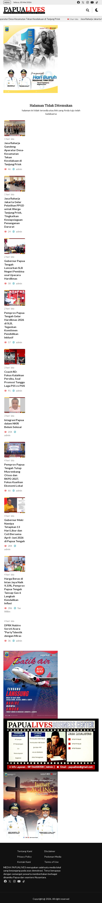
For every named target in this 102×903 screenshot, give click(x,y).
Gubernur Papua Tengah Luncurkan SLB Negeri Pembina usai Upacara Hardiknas (14, 269)
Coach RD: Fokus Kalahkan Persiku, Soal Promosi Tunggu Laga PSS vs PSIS (14, 378)
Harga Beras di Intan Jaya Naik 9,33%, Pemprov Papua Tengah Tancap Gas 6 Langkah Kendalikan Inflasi (14, 591)
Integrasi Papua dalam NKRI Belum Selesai (14, 423)
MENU (7, 2)
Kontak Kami (24, 861)
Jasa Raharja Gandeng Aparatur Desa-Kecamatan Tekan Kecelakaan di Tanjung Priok (14, 153)
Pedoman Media (52, 856)
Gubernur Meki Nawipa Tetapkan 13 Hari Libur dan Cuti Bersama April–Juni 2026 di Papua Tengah (14, 530)
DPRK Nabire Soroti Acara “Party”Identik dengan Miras (13, 630)
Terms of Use (51, 861)
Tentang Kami (24, 851)
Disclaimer (49, 851)
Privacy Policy (24, 856)
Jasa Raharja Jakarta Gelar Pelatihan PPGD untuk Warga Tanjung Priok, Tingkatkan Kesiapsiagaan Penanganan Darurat (14, 212)
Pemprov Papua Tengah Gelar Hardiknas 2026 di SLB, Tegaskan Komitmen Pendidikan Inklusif (14, 325)
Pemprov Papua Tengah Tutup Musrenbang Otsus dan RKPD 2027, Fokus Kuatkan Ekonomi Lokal (14, 475)
